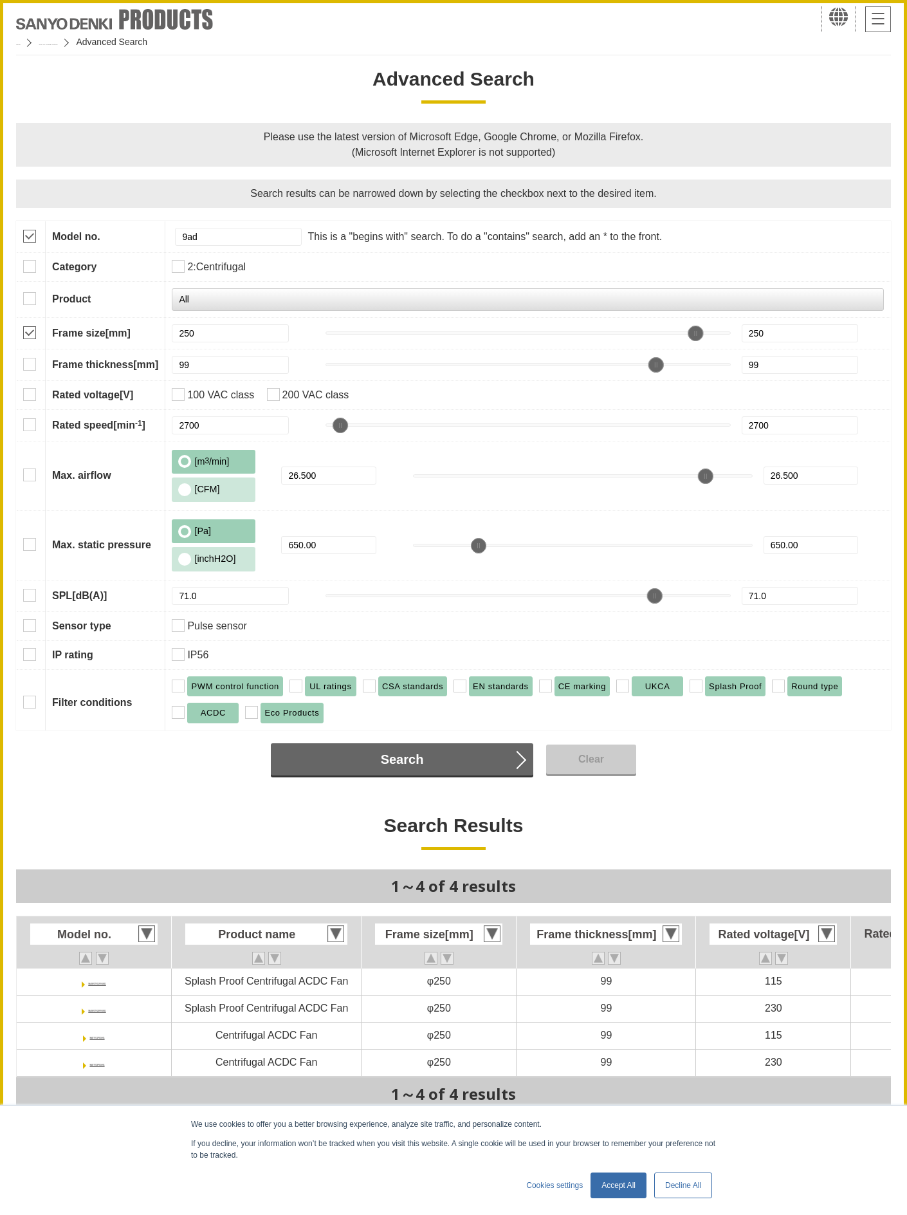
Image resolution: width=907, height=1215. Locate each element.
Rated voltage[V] (92, 394)
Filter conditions (92, 702)
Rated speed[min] (98, 425)
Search (402, 759)
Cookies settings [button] (554, 1185)
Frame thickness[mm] (105, 364)
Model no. (76, 236)
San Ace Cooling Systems (110, 42)
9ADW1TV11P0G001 (97, 981)
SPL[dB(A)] (79, 595)
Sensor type (81, 625)
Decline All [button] (683, 1185)
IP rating (72, 654)
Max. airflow (81, 475)
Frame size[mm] (91, 333)
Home (28, 42)
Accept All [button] (618, 1185)
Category (74, 266)
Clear (591, 759)
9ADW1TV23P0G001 (97, 1008)
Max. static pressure (101, 544)
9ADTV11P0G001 (97, 1035)
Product (71, 298)
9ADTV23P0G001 (97, 1062)
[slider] (695, 333)
